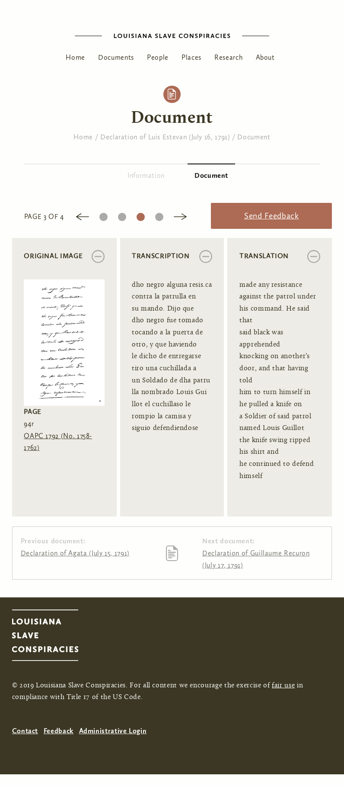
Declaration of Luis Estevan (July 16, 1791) (165, 137)
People (158, 57)
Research (228, 57)
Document (253, 137)
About (265, 57)
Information (146, 175)
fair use (283, 685)
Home (75, 57)
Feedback (58, 731)
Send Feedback (271, 216)
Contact (25, 731)
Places (191, 57)
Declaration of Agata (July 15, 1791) (75, 553)
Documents (116, 57)
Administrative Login (113, 731)
